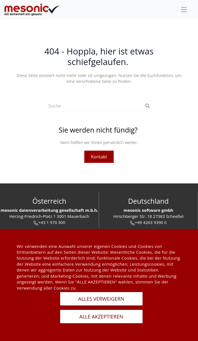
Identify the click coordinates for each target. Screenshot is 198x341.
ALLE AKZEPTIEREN (101, 316)
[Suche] (94, 106)
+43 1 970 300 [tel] (49, 222)
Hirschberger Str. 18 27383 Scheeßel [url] (148, 216)
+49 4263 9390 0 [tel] (148, 222)
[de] (32, 10)
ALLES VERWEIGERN (101, 298)
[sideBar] (184, 10)
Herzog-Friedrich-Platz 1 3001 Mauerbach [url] (49, 216)
